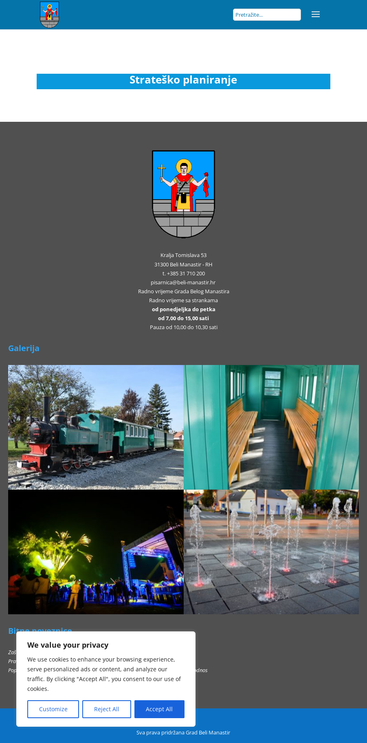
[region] (106, 679)
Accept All (159, 709)
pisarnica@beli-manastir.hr (183, 282)
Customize (53, 709)
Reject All (106, 709)
